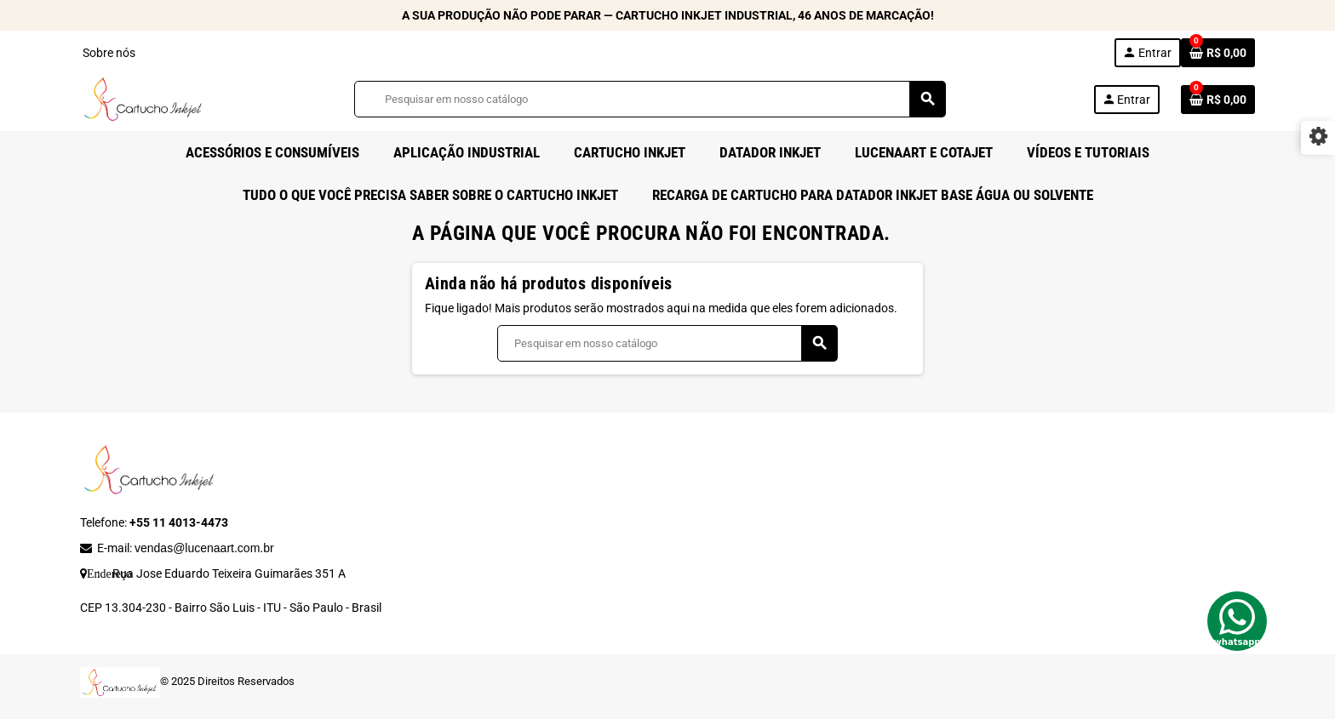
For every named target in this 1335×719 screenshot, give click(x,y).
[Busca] (649, 99)
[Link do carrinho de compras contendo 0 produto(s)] (1218, 52)
